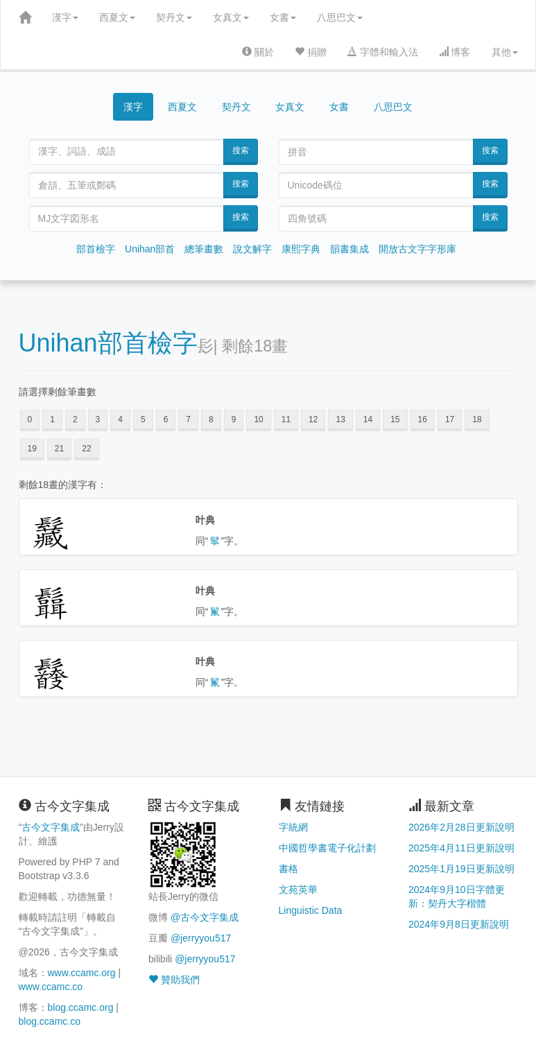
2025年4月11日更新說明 (461, 847)
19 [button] (32, 448)
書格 (288, 868)
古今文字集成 (50, 827)
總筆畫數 (203, 248)
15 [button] (394, 419)
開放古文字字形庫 (417, 248)
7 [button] (188, 419)
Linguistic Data (311, 910)
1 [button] (52, 419)
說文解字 (252, 248)
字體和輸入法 (382, 52)
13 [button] (340, 419)
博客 (455, 52)
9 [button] (234, 419)
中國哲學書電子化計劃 (327, 847)
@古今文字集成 (205, 917)
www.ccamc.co (51, 986)
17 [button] (449, 419)
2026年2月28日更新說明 (461, 827)
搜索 (240, 150)
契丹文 (174, 17)
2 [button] (75, 419)
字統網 (293, 827)
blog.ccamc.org (81, 1007)
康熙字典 (301, 248)
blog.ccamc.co (49, 1021)
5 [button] (143, 419)
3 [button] (98, 419)
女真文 (231, 17)
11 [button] (286, 419)
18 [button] (476, 419)
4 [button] (120, 419)
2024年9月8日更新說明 (458, 924)
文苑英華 (298, 889)
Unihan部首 (150, 248)
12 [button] (313, 419)
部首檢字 (95, 248)
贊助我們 (174, 979)
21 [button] (59, 448)
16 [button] (422, 419)
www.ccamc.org (82, 972)
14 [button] (367, 419)
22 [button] (86, 448)
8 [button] (211, 419)
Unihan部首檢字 (108, 343)
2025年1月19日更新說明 (461, 868)
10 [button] (258, 419)
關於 (258, 52)
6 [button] (166, 419)
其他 (505, 52)
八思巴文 (340, 17)
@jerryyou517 (201, 938)
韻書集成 (349, 248)
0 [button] (30, 419)
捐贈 (311, 52)
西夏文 (117, 17)
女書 (283, 17)
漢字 (65, 17)
